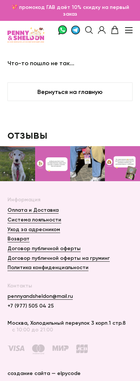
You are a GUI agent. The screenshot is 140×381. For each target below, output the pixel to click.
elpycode (69, 373)
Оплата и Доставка (33, 210)
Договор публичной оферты (44, 248)
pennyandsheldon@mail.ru (40, 296)
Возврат (18, 238)
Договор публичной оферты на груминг (58, 258)
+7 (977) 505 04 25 (30, 305)
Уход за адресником (33, 229)
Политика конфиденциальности (47, 267)
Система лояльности (34, 219)
